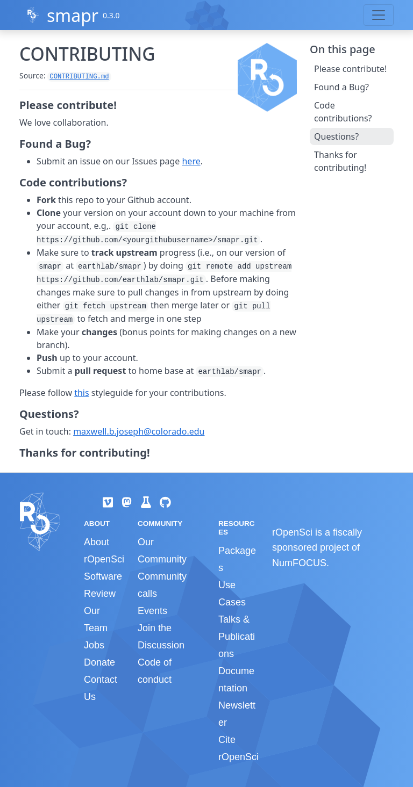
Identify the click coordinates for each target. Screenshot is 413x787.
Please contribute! (350, 69)
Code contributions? (343, 111)
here (191, 161)
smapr (72, 15)
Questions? (336, 136)
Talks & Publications (236, 636)
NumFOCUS (299, 563)
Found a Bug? (341, 87)
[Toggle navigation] (379, 15)
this (81, 393)
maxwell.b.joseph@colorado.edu (138, 431)
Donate (99, 662)
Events (152, 610)
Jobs (94, 645)
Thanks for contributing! (340, 161)
